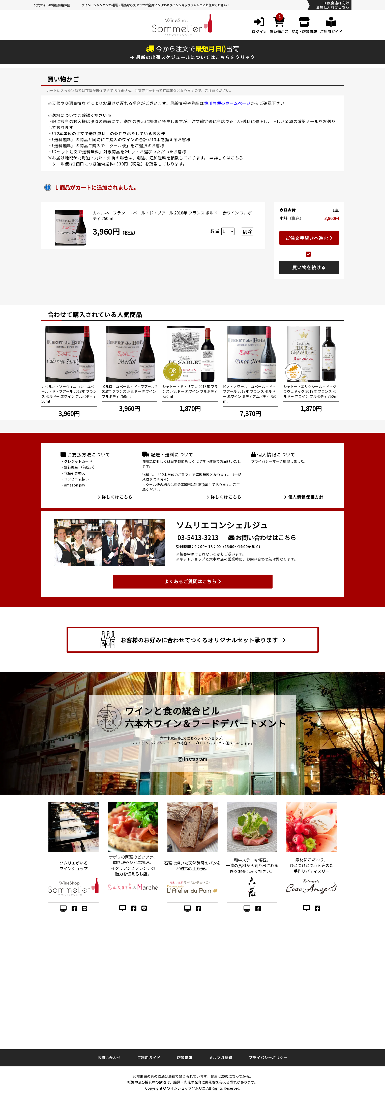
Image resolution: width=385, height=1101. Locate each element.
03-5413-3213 (198, 537)
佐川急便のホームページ (227, 103)
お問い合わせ (109, 1057)
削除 (247, 231)
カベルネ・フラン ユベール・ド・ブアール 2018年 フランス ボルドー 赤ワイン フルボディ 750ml (172, 215)
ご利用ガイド (148, 1057)
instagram (192, 759)
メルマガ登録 (220, 1057)
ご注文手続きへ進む (309, 238)
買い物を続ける (308, 267)
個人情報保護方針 (303, 497)
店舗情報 (185, 1057)
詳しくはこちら (229, 158)
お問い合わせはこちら (262, 537)
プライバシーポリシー (268, 1057)
